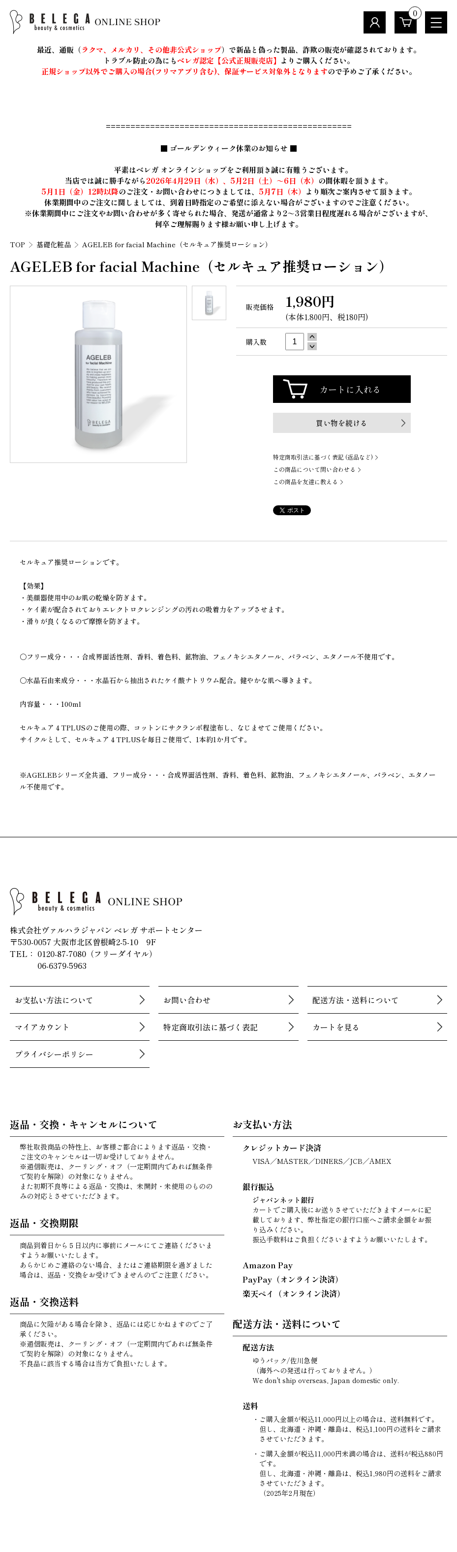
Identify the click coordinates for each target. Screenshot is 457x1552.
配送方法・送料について (355, 1000)
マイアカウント (42, 1027)
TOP (17, 244)
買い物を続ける (341, 423)
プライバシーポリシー (54, 1054)
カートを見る (336, 1027)
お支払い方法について (54, 1000)
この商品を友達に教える (305, 481)
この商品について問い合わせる (314, 469)
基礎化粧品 (53, 244)
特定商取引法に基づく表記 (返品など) (323, 457)
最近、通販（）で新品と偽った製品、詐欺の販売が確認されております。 (229, 49)
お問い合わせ (187, 1000)
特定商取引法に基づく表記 (210, 1027)
